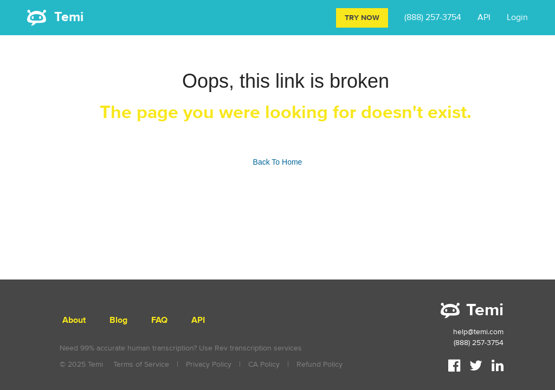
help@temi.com (478, 331)
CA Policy (264, 364)
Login (517, 17)
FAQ (159, 320)
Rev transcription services (258, 348)
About (74, 320)
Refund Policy (319, 364)
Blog (118, 320)
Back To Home (277, 162)
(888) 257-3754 (432, 17)
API (484, 17)
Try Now (362, 18)
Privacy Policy (208, 364)
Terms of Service (141, 364)
